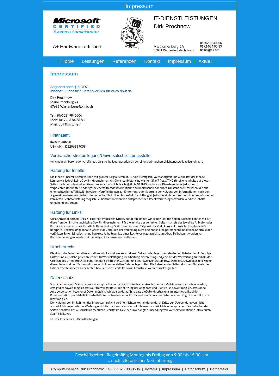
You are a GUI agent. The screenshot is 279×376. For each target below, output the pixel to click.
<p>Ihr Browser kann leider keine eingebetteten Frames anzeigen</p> (138, 205)
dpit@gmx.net (209, 50)
